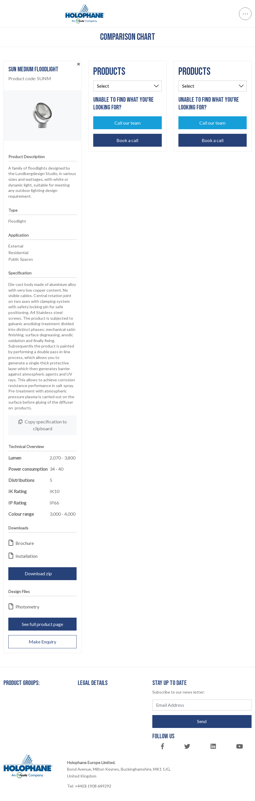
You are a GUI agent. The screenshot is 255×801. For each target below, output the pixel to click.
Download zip (43, 573)
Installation (23, 556)
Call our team (127, 122)
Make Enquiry (42, 641)
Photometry (24, 607)
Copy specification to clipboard (42, 425)
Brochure (21, 543)
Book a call (127, 140)
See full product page (42, 624)
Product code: (29, 78)
